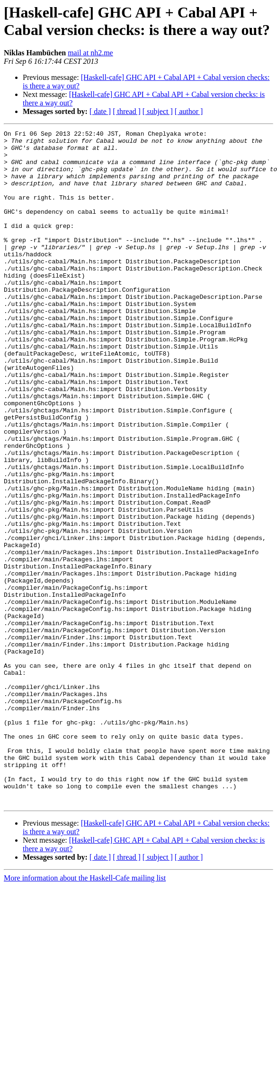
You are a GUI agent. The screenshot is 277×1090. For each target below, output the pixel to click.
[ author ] (189, 111)
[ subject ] (158, 111)
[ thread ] (127, 111)
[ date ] (100, 111)
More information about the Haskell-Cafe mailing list (85, 1013)
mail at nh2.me (90, 53)
